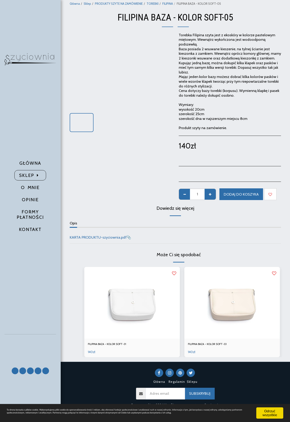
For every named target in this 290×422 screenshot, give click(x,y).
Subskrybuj (199, 395)
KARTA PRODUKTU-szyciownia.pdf (98, 237)
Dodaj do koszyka (241, 194)
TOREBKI (152, 3)
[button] (30, 349)
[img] (132, 303)
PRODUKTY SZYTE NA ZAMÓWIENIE (119, 3)
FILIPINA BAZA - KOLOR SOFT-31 (114, 345)
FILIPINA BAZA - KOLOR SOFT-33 (215, 345)
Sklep (87, 3)
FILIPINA (167, 3)
